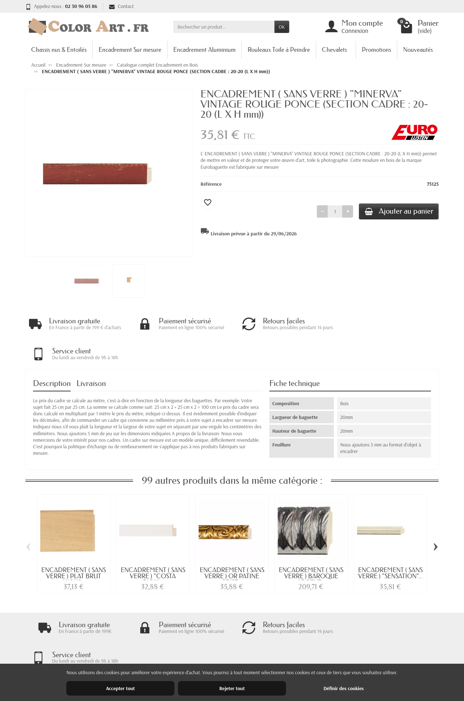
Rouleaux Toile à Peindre (279, 49)
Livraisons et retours (157, 641)
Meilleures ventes (240, 660)
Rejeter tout (232, 688)
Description (52, 353)
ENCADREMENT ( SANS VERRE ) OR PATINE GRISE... (232, 546)
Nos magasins (323, 650)
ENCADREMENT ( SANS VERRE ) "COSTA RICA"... (153, 546)
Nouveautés (418, 49)
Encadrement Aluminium (204, 49)
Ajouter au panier (397, 212)
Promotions (376, 49)
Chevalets (334, 49)
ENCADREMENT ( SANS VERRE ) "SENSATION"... (390, 543)
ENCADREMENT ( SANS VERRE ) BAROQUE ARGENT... (311, 546)
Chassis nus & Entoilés (59, 49)
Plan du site (321, 660)
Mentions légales (327, 641)
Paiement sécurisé (155, 660)
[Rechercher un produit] (223, 27)
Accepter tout (120, 688)
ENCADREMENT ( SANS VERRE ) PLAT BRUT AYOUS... (73, 546)
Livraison (91, 353)
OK (282, 27)
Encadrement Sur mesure (130, 49)
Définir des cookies (343, 688)
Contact (121, 6)
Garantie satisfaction (158, 650)
